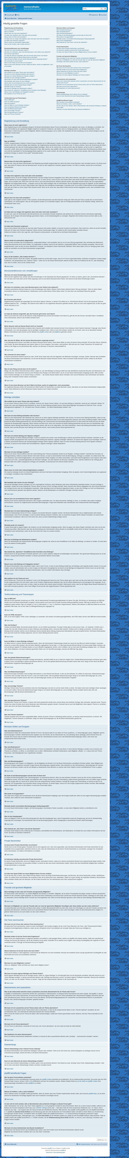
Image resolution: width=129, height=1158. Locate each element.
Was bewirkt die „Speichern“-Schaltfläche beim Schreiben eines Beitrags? (25, 90)
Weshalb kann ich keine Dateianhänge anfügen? (18, 85)
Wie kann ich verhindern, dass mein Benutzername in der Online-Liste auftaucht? (27, 52)
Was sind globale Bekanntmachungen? (15, 107)
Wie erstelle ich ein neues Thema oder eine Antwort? (19, 72)
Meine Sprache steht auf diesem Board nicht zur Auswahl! (20, 57)
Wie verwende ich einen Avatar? (13, 61)
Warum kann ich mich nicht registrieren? (15, 33)
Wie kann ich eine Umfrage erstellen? (15, 77)
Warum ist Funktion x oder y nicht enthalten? (69, 104)
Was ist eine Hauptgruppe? (64, 40)
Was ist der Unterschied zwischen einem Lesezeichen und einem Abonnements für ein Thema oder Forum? (81, 81)
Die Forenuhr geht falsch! (11, 53)
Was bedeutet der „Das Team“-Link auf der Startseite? (72, 42)
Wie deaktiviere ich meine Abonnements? (68, 88)
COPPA (6, 179)
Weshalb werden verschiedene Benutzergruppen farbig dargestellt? (76, 38)
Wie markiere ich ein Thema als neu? (14, 93)
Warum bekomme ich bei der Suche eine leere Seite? (72, 71)
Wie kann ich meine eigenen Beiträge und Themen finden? (73, 75)
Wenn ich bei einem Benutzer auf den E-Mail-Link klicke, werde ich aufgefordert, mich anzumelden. (28, 65)
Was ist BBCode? (9, 100)
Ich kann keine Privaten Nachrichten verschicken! (70, 48)
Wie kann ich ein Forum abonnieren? (67, 86)
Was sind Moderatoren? (63, 31)
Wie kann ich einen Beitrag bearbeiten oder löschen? (19, 74)
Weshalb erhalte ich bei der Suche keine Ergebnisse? (72, 69)
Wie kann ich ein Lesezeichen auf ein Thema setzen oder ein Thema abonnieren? (80, 84)
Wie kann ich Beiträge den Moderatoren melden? (18, 88)
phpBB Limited (44, 332)
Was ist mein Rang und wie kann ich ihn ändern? (18, 62)
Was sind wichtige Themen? (12, 110)
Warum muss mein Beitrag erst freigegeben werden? (19, 92)
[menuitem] (17, 15)
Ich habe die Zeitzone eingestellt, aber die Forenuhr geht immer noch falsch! (26, 55)
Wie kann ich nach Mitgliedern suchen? (68, 73)
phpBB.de (58, 332)
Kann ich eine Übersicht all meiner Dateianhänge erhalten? (73, 96)
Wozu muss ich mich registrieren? (14, 30)
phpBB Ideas (93, 1093)
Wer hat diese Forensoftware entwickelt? (68, 102)
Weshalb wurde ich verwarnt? (12, 86)
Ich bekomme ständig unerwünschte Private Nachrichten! (73, 50)
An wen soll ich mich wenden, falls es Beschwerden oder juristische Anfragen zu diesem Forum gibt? (81, 106)
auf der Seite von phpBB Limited (87, 1081)
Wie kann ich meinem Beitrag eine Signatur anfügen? (19, 76)
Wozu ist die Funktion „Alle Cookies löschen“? (17, 44)
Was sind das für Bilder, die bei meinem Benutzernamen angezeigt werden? (25, 59)
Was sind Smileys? (9, 103)
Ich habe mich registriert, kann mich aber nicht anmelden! (20, 35)
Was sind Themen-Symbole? (12, 114)
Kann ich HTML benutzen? (12, 101)
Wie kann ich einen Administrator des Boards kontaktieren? (73, 109)
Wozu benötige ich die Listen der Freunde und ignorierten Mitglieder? (76, 58)
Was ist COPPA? (9, 31)
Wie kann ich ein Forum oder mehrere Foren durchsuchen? (73, 67)
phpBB (49, 1148)
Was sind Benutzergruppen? (65, 33)
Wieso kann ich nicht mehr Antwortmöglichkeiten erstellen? (21, 79)
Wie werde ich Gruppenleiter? (65, 37)
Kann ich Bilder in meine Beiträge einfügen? (16, 105)
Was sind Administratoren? (64, 30)
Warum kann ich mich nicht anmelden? (15, 37)
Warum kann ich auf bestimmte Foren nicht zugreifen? (19, 83)
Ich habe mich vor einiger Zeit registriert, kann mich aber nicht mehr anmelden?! (27, 38)
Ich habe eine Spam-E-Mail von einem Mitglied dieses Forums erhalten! (77, 52)
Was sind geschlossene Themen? (13, 112)
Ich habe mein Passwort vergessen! (14, 40)
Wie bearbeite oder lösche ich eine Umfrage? (17, 81)
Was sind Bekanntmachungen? (13, 108)
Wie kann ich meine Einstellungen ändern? (16, 50)
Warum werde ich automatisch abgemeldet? (16, 42)
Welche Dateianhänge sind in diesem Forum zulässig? (72, 94)
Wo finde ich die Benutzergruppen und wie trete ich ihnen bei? (74, 35)
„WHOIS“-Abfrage (41, 1108)
